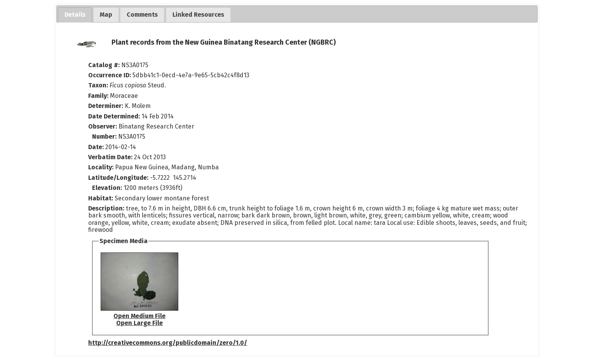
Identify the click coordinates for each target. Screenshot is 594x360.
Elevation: (108, 187)
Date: (96, 147)
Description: (107, 208)
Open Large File (139, 323)
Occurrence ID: (110, 75)
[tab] (75, 15)
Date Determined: (114, 116)
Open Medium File (139, 316)
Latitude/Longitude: (118, 177)
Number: (105, 136)
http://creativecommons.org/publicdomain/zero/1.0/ (167, 342)
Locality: (100, 167)
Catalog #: (104, 65)
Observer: (103, 126)
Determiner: (106, 106)
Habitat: (101, 198)
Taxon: (98, 85)
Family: (98, 95)
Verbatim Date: (110, 157)
